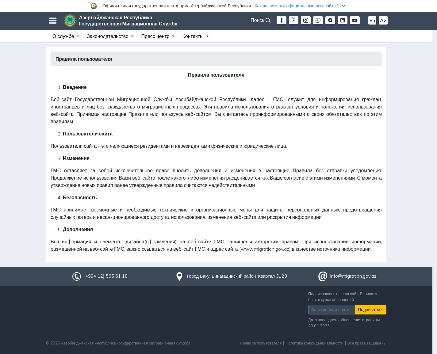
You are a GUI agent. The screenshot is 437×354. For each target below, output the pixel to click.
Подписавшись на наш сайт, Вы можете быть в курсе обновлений (344, 296)
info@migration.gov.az (353, 276)
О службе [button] (63, 36)
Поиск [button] (260, 20)
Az (383, 20)
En (372, 20)
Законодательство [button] (108, 36)
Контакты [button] (193, 36)
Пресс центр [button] (156, 36)
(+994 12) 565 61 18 (106, 276)
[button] (218, 6)
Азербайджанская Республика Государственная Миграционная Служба (128, 20)
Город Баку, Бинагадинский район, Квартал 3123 (237, 276)
